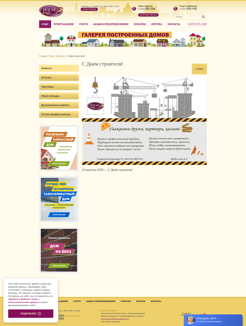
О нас (45, 24)
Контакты (174, 24)
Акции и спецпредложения (110, 24)
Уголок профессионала (55, 114)
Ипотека (156, 24)
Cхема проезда (89, 9)
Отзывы (46, 77)
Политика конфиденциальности (115, 319)
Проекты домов (63, 24)
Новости (60, 56)
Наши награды (50, 95)
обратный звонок (148, 15)
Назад (198, 68)
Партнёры (47, 86)
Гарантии (140, 24)
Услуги (83, 24)
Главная (43, 56)
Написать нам (197, 24)
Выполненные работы (55, 105)
